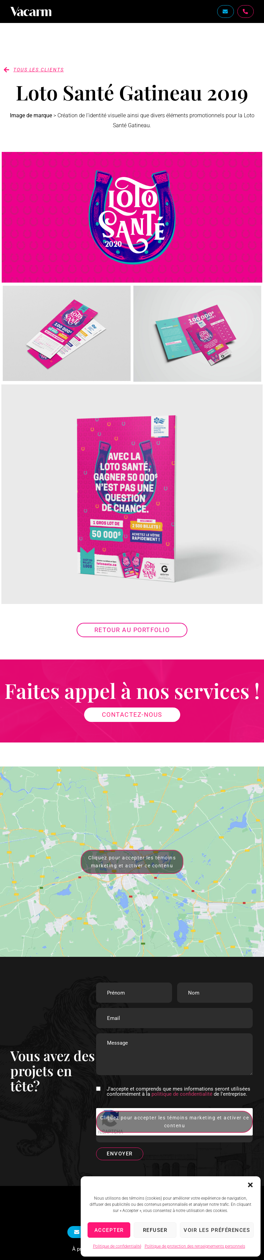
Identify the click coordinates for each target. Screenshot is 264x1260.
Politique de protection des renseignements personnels (195, 1246)
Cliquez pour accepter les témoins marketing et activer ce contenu (132, 861)
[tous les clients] (6, 70)
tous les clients (38, 69)
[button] (250, 1184)
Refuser (155, 1230)
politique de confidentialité (181, 1094)
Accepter (109, 1230)
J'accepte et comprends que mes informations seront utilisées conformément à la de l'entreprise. (178, 1091)
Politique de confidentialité (117, 1246)
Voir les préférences (217, 1230)
